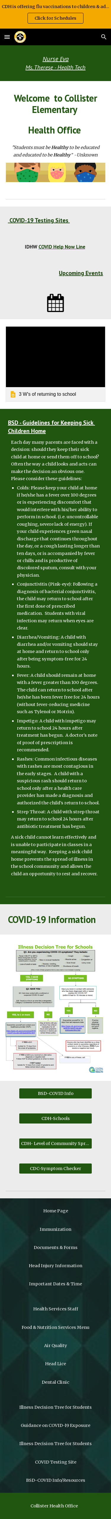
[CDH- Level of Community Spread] (55, 1144)
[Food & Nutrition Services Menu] (56, 1327)
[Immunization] (56, 1229)
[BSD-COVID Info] (55, 1094)
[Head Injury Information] (56, 1266)
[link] (56, 364)
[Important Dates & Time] (56, 1284)
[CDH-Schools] (55, 1119)
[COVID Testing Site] (56, 1462)
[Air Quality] (56, 1345)
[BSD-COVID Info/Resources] (56, 1480)
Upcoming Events (81, 273)
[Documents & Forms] (56, 1247)
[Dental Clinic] (56, 1382)
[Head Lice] (56, 1364)
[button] (7, 37)
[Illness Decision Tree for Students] (56, 1407)
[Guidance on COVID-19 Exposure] (56, 1425)
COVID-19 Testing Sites (39, 220)
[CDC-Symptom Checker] (55, 1169)
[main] (56, 63)
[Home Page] (56, 1211)
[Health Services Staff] (56, 1309)
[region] (55, 14)
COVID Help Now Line (61, 246)
